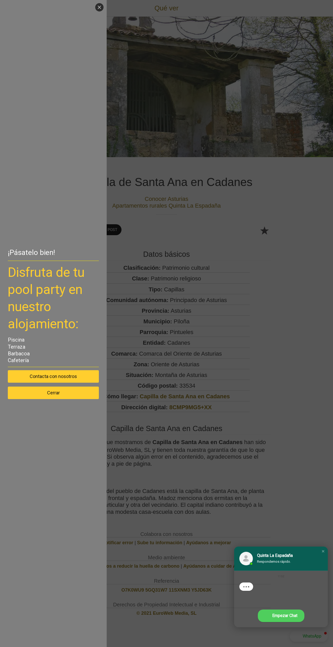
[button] (323, 551)
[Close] (99, 7)
